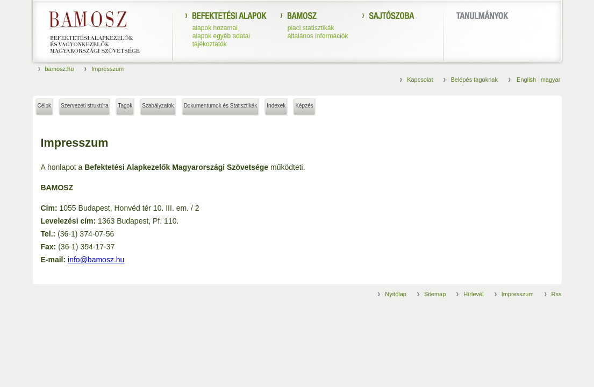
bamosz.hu (59, 69)
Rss (557, 294)
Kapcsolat (420, 79)
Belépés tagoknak (473, 79)
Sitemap (435, 294)
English (527, 79)
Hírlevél (473, 294)
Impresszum (107, 69)
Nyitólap (395, 294)
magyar (551, 79)
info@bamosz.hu (96, 259)
